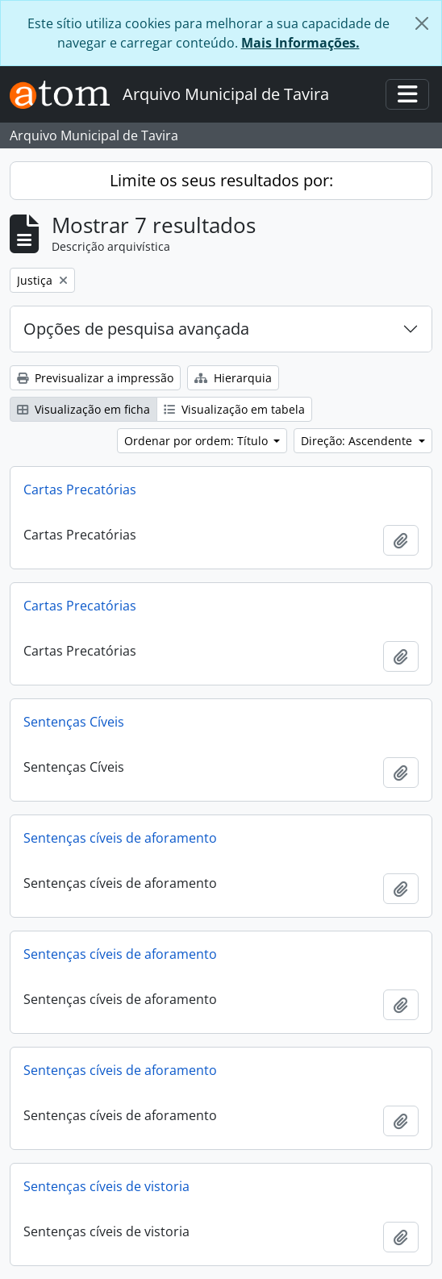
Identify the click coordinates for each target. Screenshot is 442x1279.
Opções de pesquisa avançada (136, 329)
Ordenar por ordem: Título (197, 440)
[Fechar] (421, 23)
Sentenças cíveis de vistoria (106, 1186)
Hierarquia (233, 377)
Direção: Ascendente (358, 440)
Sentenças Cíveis (73, 722)
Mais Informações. (300, 43)
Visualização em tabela (234, 409)
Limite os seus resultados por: (221, 180)
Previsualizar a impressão (95, 377)
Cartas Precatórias (79, 489)
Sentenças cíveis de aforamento (120, 838)
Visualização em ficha (83, 409)
